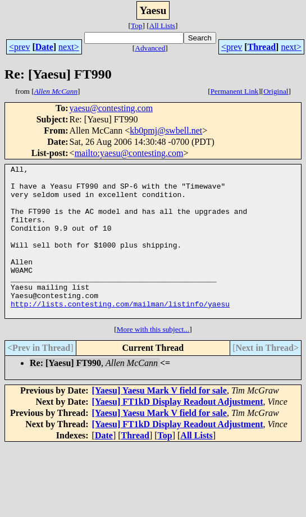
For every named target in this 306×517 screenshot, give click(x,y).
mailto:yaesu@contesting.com (129, 153)
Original (275, 91)
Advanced (150, 48)
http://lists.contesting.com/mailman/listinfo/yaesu (120, 332)
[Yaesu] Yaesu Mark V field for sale (159, 421)
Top (137, 25)
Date (44, 47)
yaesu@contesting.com (111, 108)
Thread (262, 47)
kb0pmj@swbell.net (166, 130)
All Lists (162, 25)
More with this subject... (153, 359)
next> (68, 47)
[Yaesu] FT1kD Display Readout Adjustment (177, 432)
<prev (19, 47)
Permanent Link (235, 91)
